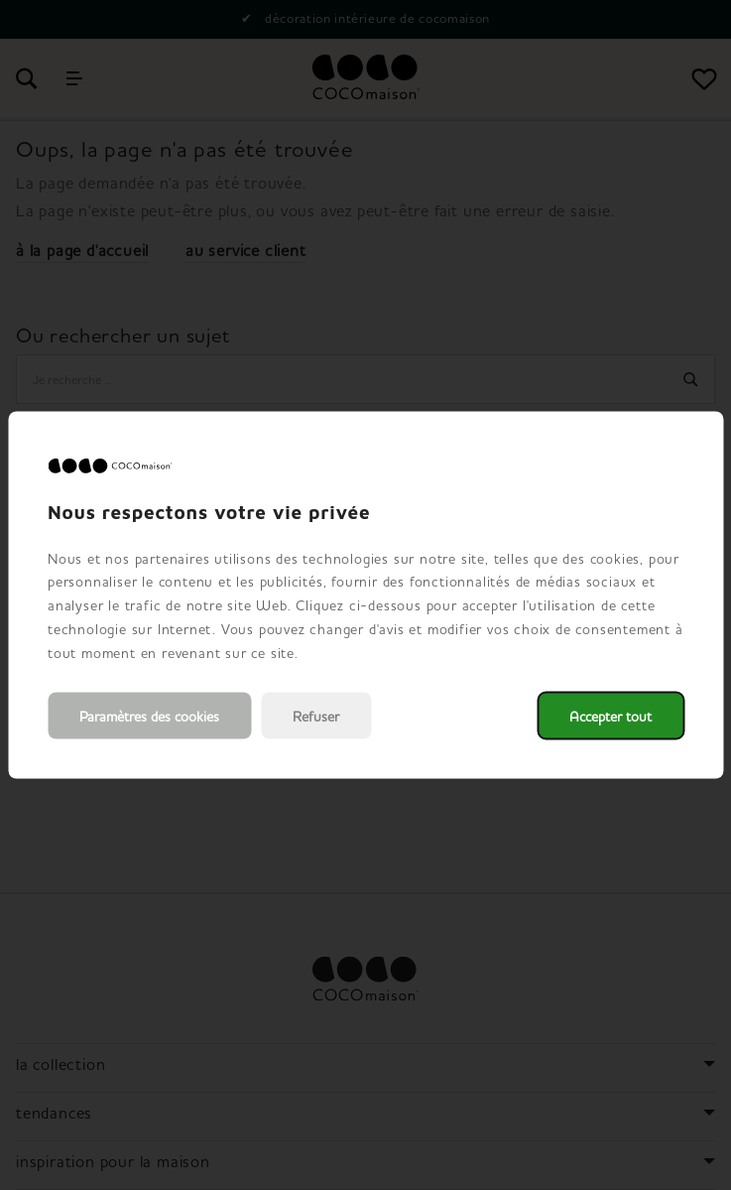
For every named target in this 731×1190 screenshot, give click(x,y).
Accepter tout (610, 716)
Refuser (316, 716)
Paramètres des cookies (149, 716)
